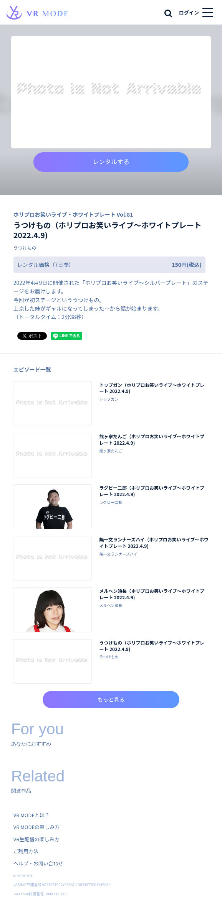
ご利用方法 (25, 851)
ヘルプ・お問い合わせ (38, 863)
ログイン (189, 12)
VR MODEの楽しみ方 (36, 827)
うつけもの (24, 247)
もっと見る (111, 699)
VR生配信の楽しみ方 (36, 839)
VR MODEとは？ (31, 815)
